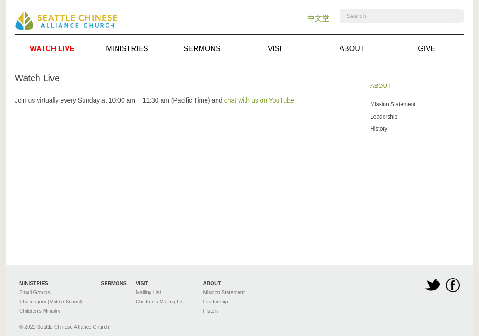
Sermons (202, 48)
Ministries (127, 48)
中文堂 (318, 18)
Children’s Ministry (40, 310)
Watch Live (52, 48)
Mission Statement (393, 104)
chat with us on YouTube (259, 100)
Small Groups (34, 292)
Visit (277, 48)
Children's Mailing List (160, 301)
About (351, 48)
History (378, 128)
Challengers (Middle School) (51, 301)
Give (426, 48)
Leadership (383, 117)
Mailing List (148, 292)
